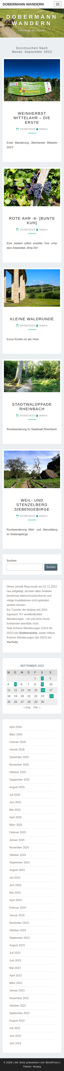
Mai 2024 (15, 892)
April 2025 (15, 817)
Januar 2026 (17, 749)
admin (43, 129)
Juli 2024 (14, 877)
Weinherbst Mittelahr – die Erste (32, 118)
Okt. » (37, 707)
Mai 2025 (15, 809)
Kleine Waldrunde (32, 319)
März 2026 (15, 734)
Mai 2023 (15, 968)
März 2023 (15, 983)
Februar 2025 (17, 832)
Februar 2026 (17, 742)
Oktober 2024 (17, 855)
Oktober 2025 (17, 772)
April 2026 (15, 727)
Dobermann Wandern (23, 4)
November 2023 (19, 922)
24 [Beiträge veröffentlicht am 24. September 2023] (51, 696)
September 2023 (19, 937)
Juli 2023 (14, 952)
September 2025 (19, 779)
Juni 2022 (15, 1035)
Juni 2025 (15, 802)
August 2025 (17, 787)
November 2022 (19, 998)
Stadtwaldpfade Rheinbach (32, 406)
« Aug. (27, 707)
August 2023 (17, 945)
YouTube (12, 642)
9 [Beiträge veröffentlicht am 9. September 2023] (42, 684)
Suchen (12, 560)
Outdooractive (28, 632)
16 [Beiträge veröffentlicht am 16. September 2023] (43, 690)
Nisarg (37, 1066)
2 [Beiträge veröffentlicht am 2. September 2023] (42, 678)
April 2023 (15, 975)
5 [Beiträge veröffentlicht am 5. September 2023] (15, 684)
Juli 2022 (14, 1028)
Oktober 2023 (17, 930)
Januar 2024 (17, 915)
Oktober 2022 (17, 1005)
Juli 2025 (14, 794)
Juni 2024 (15, 885)
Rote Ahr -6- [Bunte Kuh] (32, 220)
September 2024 (19, 862)
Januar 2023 (17, 990)
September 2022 (19, 1013)
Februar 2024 (17, 907)
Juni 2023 (15, 960)
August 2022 (17, 1020)
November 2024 (19, 847)
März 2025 (15, 824)
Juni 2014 (15, 1043)
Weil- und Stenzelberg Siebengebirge (32, 504)
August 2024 (17, 870)
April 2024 (15, 900)
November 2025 (19, 764)
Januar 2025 (17, 840)
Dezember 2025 (19, 757)
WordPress (52, 1062)
